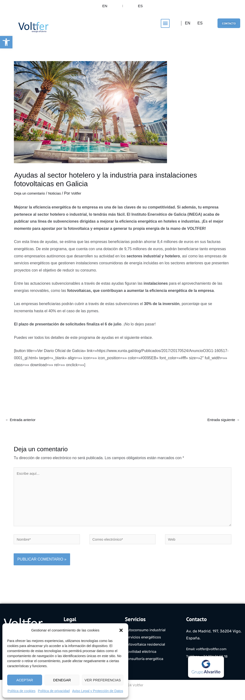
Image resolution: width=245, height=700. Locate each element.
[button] (6, 42)
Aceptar (24, 680)
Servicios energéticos (144, 646)
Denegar (62, 680)
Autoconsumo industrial (146, 639)
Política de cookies (22, 691)
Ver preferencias (102, 680)
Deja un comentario (30, 197)
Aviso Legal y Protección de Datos (97, 691)
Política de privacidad (54, 691)
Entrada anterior (21, 424)
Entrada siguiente (222, 424)
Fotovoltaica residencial (146, 653)
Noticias (57, 197)
